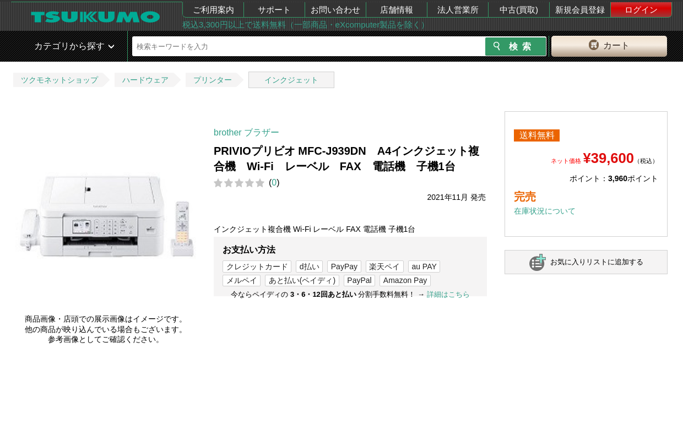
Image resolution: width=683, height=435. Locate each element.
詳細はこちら (448, 294)
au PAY (423, 266)
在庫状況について (545, 210)
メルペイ (241, 280)
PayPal (359, 280)
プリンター (212, 79)
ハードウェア (145, 79)
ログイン (641, 9)
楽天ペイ (384, 266)
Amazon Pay (405, 280)
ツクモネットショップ (59, 79)
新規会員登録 (580, 9)
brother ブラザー (246, 132)
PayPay (344, 266)
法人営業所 (458, 9)
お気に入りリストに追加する (596, 262)
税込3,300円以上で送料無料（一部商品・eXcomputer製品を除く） (305, 24)
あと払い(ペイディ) (302, 280)
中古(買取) (519, 9)
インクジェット (291, 79)
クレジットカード (257, 266)
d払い (309, 266)
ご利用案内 (213, 9)
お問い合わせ (335, 9)
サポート (274, 9)
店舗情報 (396, 9)
